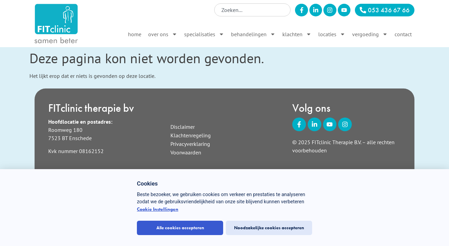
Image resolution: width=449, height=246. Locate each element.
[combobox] (252, 9)
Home (134, 34)
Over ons (162, 34)
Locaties (331, 34)
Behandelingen (253, 34)
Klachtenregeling (190, 135)
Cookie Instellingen (157, 209)
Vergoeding (370, 34)
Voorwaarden (185, 152)
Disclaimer (182, 126)
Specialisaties (204, 34)
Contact (403, 34)
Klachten (296, 34)
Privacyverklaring (190, 143)
